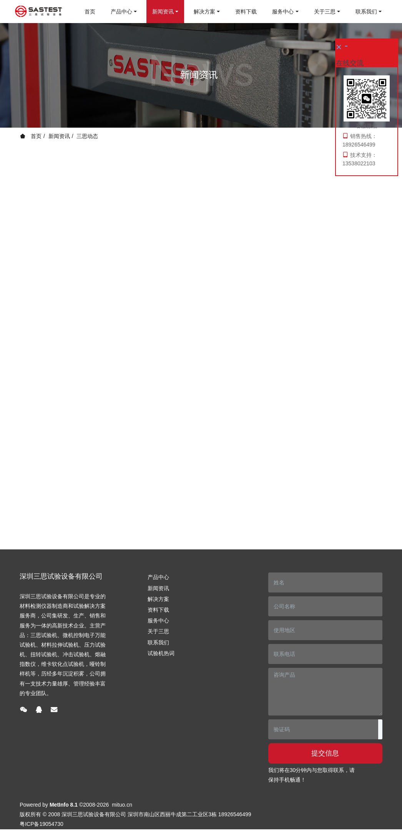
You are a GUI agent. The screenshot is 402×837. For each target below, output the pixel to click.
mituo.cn (122, 805)
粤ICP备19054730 (41, 824)
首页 (90, 11)
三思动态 (87, 136)
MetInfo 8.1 (64, 805)
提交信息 (325, 753)
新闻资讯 (59, 136)
